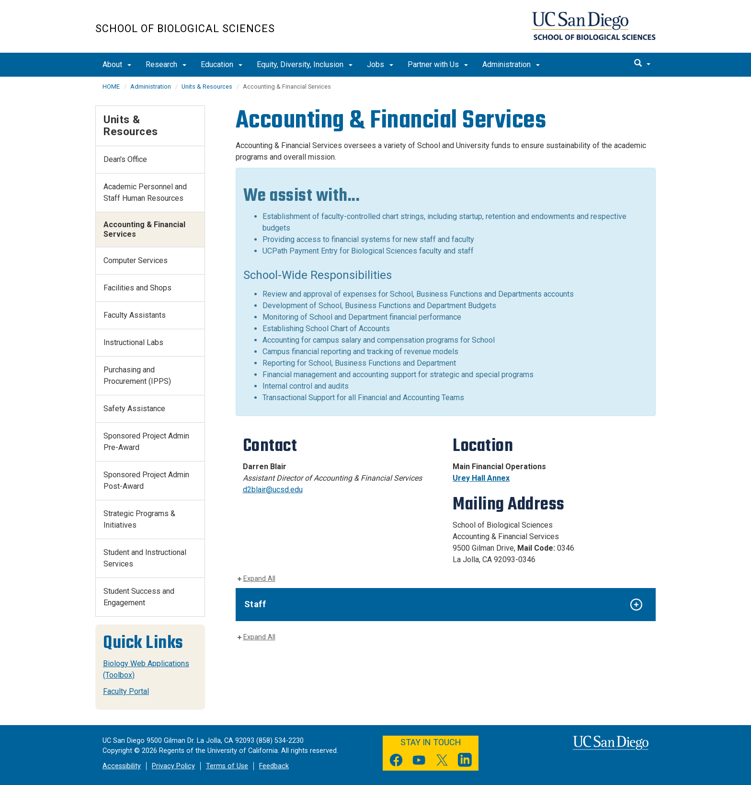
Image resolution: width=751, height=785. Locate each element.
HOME (111, 86)
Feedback (274, 766)
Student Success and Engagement (138, 597)
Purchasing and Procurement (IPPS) (137, 375)
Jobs (380, 64)
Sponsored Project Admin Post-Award (146, 480)
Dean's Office (125, 159)
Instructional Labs (133, 342)
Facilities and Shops (137, 287)
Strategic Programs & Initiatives (139, 519)
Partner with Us (438, 64)
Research (166, 64)
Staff (255, 604)
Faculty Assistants (134, 315)
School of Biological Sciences (185, 29)
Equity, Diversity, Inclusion (305, 64)
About (116, 64)
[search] (642, 64)
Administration (511, 64)
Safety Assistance (134, 408)
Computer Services (135, 260)
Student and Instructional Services (144, 558)
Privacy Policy (173, 766)
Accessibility (121, 766)
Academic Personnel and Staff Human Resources (145, 192)
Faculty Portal (126, 691)
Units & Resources (207, 86)
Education (221, 64)
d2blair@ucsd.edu (273, 489)
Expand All (259, 579)
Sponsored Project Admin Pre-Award (146, 441)
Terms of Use (227, 766)
